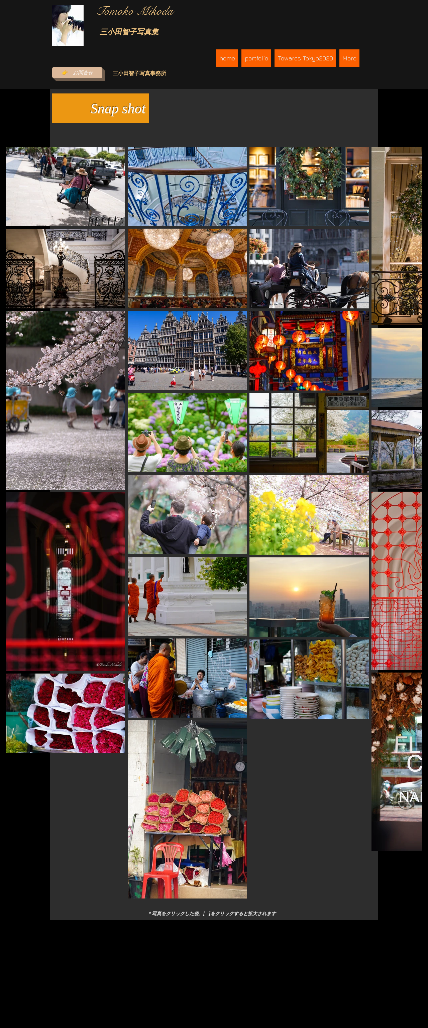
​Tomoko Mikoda (134, 11)
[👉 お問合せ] (77, 72)
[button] (256, 58)
